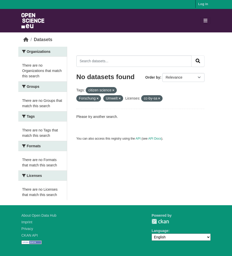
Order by (152, 77)
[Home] (25, 39)
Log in (203, 4)
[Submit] (198, 61)
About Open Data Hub (38, 215)
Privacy (27, 229)
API (138, 138)
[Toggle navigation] (205, 21)
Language (160, 231)
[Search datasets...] (134, 61)
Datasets (43, 39)
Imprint (26, 222)
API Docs (154, 138)
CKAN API (29, 235)
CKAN (160, 221)
